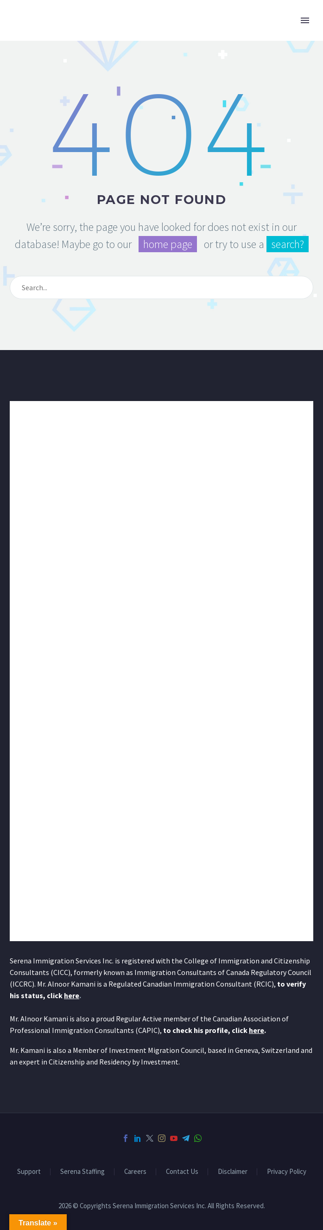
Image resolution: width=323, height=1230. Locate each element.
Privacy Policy (286, 1171)
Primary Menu (305, 20)
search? (287, 244)
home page (167, 244)
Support (29, 1171)
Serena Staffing (82, 1171)
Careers (135, 1171)
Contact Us (182, 1171)
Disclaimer (232, 1171)
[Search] (161, 287)
